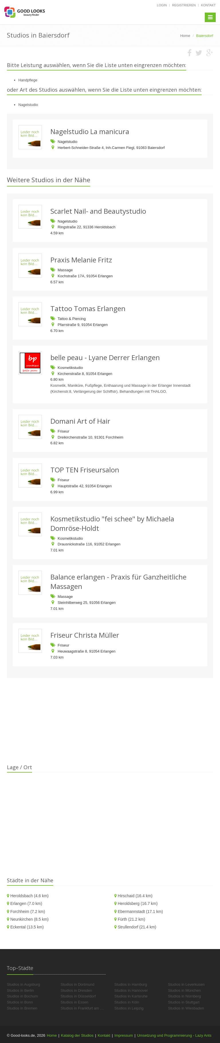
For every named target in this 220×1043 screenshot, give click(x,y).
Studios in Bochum (22, 996)
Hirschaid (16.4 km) (135, 895)
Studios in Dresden (76, 990)
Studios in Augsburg (23, 984)
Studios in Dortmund (78, 984)
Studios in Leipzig (129, 1008)
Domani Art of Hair (80, 421)
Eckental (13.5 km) (27, 927)
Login (162, 5)
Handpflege (28, 80)
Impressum (124, 1035)
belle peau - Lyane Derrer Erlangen (105, 357)
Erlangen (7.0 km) (26, 903)
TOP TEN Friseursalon (84, 469)
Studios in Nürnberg (184, 996)
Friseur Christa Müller (84, 635)
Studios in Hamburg (130, 984)
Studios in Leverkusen (186, 984)
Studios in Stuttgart (184, 1002)
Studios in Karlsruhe (131, 996)
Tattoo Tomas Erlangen (87, 308)
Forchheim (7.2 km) (27, 911)
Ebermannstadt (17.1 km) (140, 911)
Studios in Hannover (131, 990)
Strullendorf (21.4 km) (137, 927)
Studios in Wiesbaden (186, 1008)
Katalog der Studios (77, 1035)
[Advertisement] (110, 723)
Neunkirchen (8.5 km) (29, 919)
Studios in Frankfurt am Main (84, 1008)
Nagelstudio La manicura (89, 131)
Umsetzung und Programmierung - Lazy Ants (174, 1035)
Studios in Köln (126, 1002)
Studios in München (184, 990)
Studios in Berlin (20, 990)
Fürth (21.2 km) (131, 919)
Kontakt (208, 5)
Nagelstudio (28, 105)
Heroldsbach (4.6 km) (29, 895)
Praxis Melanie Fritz (81, 259)
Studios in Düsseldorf (78, 996)
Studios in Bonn (20, 1002)
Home (52, 1035)
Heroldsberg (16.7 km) (138, 903)
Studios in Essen (75, 1002)
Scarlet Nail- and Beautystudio (98, 211)
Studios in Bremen (22, 1008)
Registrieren (184, 5)
